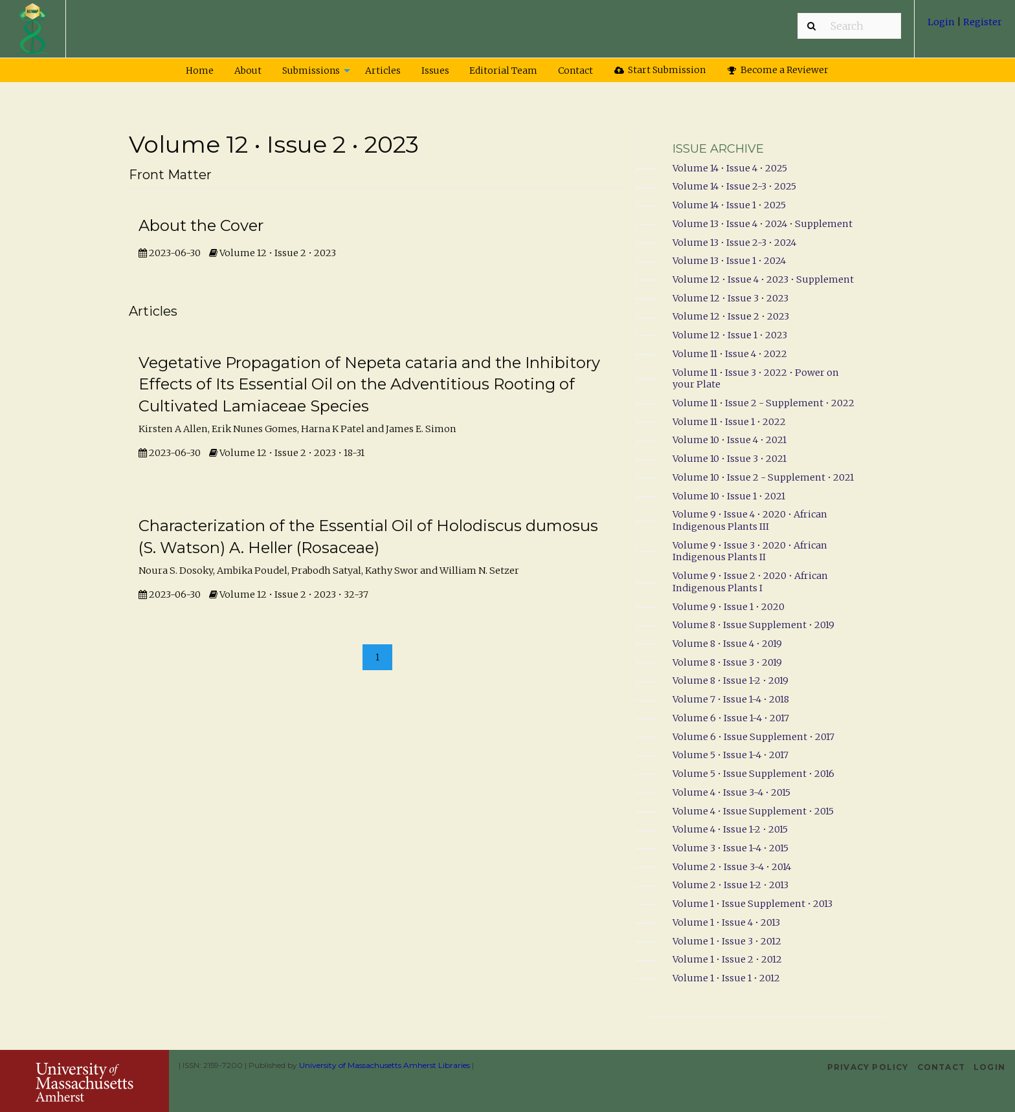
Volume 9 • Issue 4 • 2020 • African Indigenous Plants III (750, 520)
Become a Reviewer (778, 70)
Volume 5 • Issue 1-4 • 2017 (730, 755)
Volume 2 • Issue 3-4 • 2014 (732, 867)
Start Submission (660, 70)
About (248, 70)
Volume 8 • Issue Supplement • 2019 (753, 625)
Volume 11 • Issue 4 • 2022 (730, 354)
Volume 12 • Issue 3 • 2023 (730, 298)
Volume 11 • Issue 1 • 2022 (729, 422)
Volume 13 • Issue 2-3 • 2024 (734, 242)
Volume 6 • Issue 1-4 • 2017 (731, 718)
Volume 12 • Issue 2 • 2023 (731, 316)
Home (200, 70)
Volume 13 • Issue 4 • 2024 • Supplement (763, 224)
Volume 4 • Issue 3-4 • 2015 (731, 792)
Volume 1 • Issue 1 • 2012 (726, 978)
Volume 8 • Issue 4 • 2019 (727, 643)
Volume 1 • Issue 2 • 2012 (727, 959)
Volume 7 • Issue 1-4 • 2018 (731, 699)
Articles (383, 70)
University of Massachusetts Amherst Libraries (384, 1065)
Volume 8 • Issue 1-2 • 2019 (730, 680)
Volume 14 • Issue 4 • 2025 (730, 168)
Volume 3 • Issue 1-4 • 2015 (730, 848)
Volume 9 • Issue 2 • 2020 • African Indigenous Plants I (750, 582)
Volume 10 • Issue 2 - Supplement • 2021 (763, 477)
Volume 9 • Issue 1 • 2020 (729, 607)
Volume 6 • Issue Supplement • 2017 (753, 737)
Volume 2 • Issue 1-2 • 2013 (730, 885)
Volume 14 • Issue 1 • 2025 (729, 205)
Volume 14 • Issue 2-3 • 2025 (734, 186)
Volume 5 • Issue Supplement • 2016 (753, 773)
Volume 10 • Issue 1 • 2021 (729, 496)
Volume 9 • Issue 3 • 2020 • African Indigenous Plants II (750, 551)
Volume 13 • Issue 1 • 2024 (729, 261)
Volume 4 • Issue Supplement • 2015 (753, 811)
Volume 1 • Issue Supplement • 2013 (752, 904)
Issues (435, 70)
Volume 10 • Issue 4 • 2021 (729, 440)
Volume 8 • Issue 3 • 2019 (727, 662)
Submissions (311, 70)
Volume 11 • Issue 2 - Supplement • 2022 (763, 403)
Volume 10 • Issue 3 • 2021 (729, 458)
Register (981, 22)
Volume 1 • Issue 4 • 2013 (726, 922)
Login (942, 22)
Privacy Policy (868, 1067)
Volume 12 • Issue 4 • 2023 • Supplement (763, 279)
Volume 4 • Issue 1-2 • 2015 (730, 829)
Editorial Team (503, 70)
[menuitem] (965, 27)
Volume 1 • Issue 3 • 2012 (727, 941)
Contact (575, 70)
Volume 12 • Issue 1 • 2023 (730, 335)
